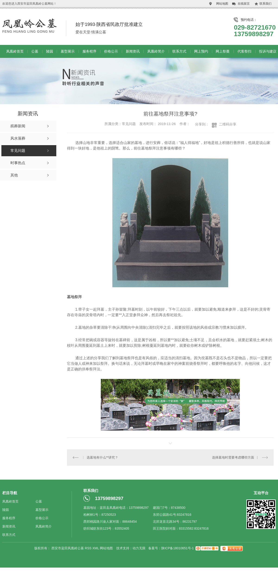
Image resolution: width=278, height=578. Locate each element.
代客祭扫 (244, 51)
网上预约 (201, 51)
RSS (88, 548)
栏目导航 (9, 493)
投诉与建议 (267, 51)
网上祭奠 (223, 51)
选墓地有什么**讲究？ (102, 457)
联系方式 (179, 51)
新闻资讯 (133, 51)
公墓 (34, 51)
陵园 (49, 51)
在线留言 (244, 3)
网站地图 (222, 3)
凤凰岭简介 (156, 51)
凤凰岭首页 (15, 51)
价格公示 (111, 51)
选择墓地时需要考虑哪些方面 (233, 457)
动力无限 (139, 548)
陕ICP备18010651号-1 (177, 548)
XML (96, 548)
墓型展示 (68, 51)
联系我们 (265, 3)
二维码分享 (227, 124)
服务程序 (89, 51)
